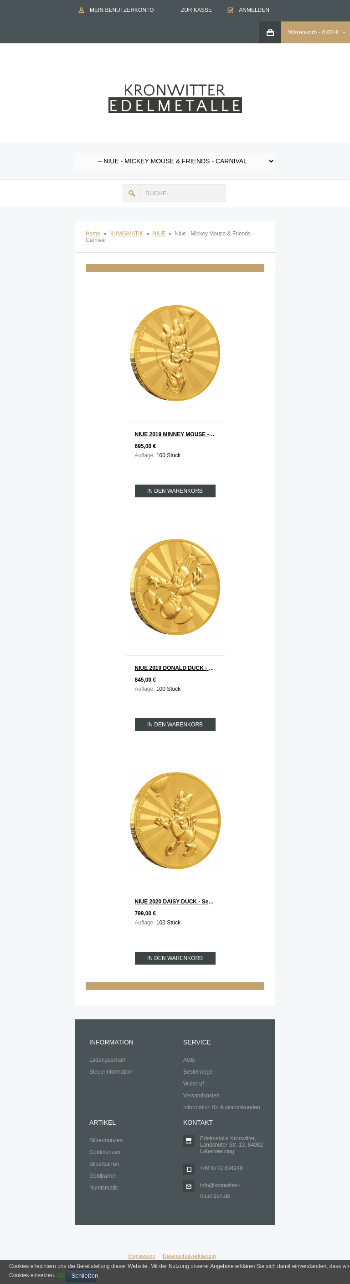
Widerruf (193, 1083)
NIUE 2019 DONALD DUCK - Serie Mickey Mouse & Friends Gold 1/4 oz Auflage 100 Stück (180, 668)
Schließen (83, 1275)
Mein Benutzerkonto (122, 10)
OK (61, 1275)
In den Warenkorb (175, 491)
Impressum (141, 1256)
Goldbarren (103, 1176)
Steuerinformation (111, 1072)
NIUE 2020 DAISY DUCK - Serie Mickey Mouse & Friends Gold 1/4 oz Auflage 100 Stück (180, 901)
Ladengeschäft (107, 1060)
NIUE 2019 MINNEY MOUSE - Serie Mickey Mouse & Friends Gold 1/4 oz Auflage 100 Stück (180, 434)
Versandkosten (201, 1095)
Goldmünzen (104, 1152)
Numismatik (103, 1188)
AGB (189, 1060)
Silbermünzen (106, 1140)
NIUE (159, 233)
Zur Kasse (196, 10)
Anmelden (254, 10)
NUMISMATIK (126, 233)
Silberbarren (104, 1164)
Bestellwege (198, 1072)
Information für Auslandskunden (221, 1107)
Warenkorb (302, 32)
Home (93, 233)
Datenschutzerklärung (189, 1256)
